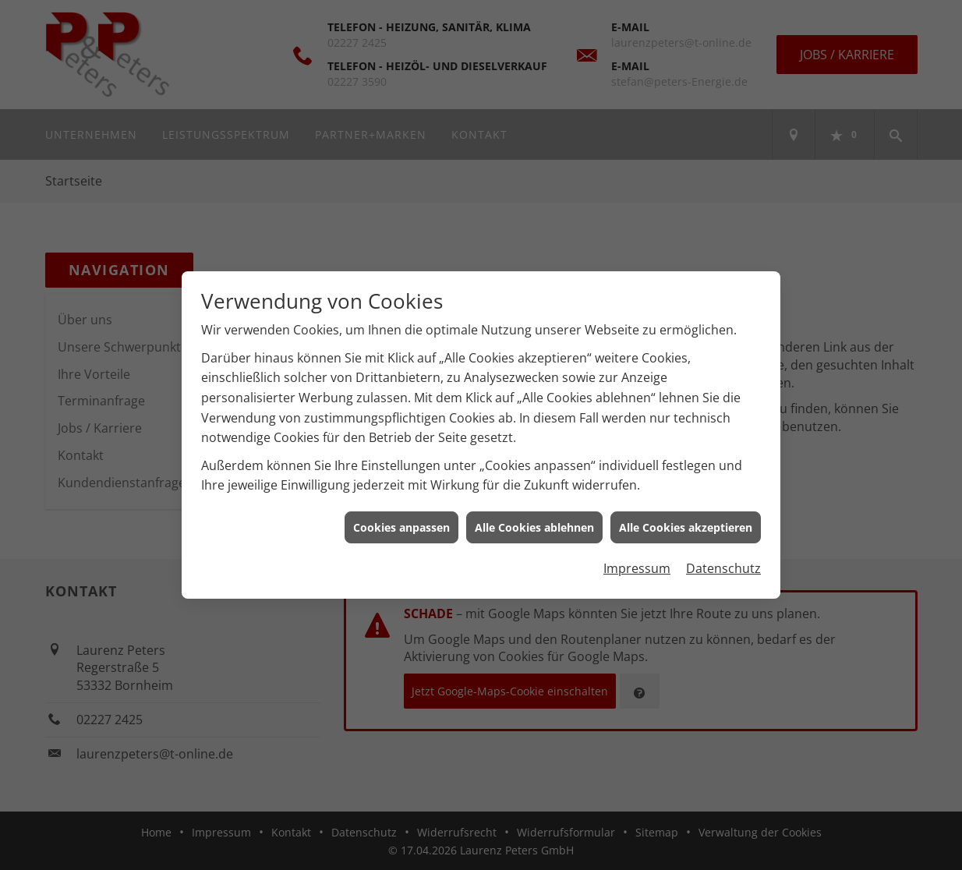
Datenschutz (723, 564)
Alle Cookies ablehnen (534, 523)
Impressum (636, 564)
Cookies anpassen (401, 523)
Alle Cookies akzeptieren (685, 523)
